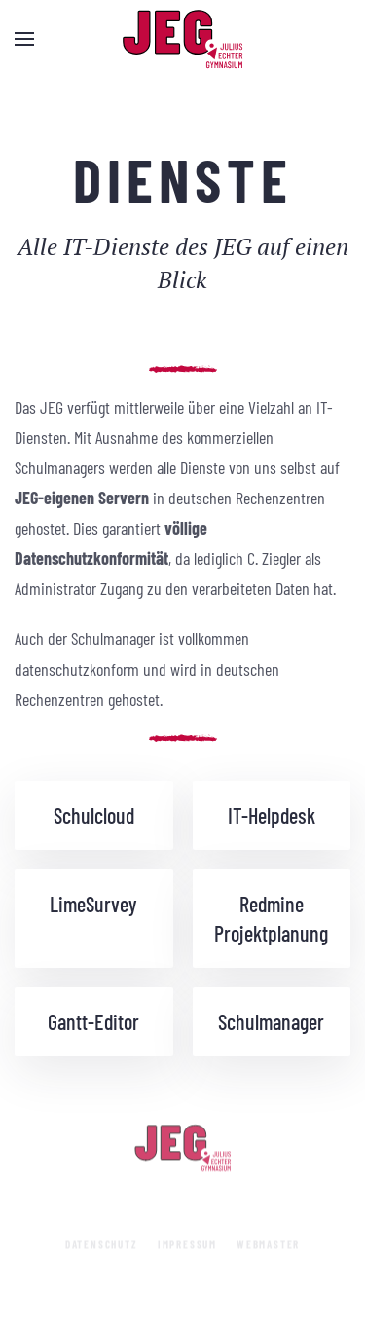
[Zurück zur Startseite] (183, 39)
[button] (24, 39)
